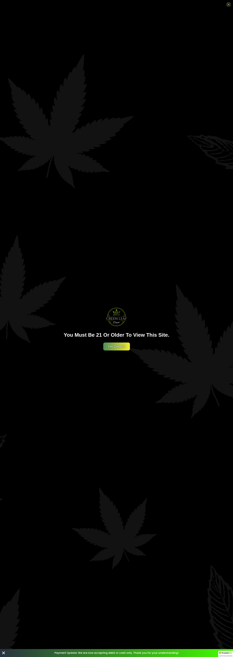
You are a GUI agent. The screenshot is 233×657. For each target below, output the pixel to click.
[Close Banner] (4, 653)
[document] (116, 328)
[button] (225, 654)
